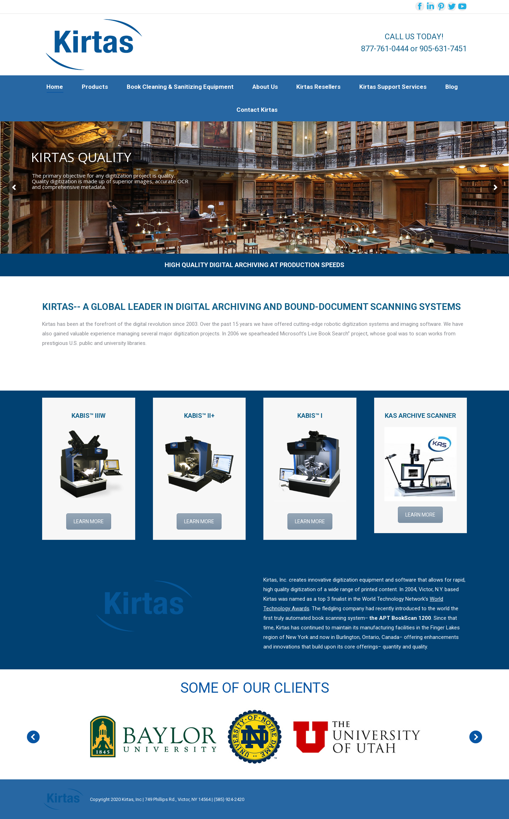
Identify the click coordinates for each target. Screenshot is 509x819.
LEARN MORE (89, 521)
